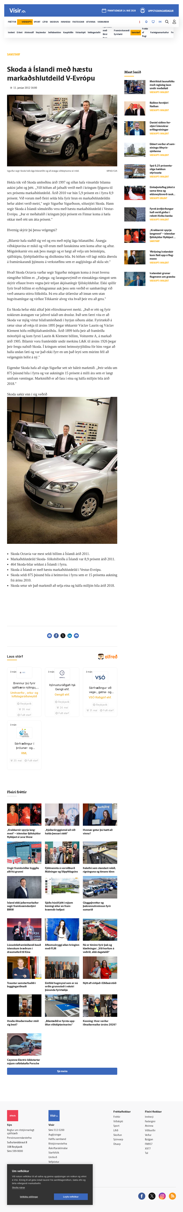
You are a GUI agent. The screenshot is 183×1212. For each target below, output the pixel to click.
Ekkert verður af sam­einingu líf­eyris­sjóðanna (162, 148)
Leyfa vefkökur (71, 1197)
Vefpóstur (53, 1162)
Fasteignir (150, 1121)
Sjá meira (62, 1071)
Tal (146, 1153)
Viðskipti (118, 1121)
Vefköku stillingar (29, 1197)
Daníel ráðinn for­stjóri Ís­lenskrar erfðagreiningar (160, 126)
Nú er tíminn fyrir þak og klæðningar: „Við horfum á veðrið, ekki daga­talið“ (98, 949)
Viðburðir (150, 1130)
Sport (116, 1126)
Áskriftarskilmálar (58, 1148)
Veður (148, 1135)
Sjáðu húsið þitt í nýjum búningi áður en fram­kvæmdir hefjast (59, 906)
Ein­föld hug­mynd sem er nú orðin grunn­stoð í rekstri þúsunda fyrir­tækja (61, 987)
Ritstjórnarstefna (57, 1144)
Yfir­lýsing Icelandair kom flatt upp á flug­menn (162, 255)
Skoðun (117, 1135)
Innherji (149, 1117)
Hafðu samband (57, 1139)
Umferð (52, 1157)
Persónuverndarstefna (19, 1138)
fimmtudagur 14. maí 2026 (122, 11)
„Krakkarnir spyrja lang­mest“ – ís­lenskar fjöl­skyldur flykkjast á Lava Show (24, 834)
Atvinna (149, 1126)
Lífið (115, 1130)
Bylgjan (149, 1139)
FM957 (148, 1144)
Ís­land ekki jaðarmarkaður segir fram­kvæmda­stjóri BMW (23, 906)
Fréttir (116, 1117)
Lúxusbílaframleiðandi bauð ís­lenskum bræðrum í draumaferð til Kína (24, 949)
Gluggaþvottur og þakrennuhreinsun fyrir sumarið (97, 906)
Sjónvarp (118, 1139)
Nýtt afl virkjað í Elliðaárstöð (99, 983)
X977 (148, 1149)
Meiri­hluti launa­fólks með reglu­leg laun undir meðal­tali (162, 85)
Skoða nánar (18, 1187)
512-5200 (59, 1130)
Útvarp (117, 1144)
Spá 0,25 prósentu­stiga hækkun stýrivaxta (161, 169)
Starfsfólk (53, 1153)
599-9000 (17, 1151)
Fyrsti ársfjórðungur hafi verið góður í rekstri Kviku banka (161, 212)
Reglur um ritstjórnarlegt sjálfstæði (20, 1132)
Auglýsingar (54, 1135)
